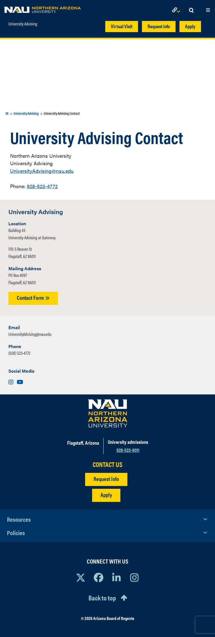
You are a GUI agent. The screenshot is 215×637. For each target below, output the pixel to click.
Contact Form (33, 297)
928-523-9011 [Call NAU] (127, 449)
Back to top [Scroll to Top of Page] (102, 597)
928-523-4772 (42, 186)
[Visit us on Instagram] (11, 382)
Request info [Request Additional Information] (106, 479)
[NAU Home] (42, 8)
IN (7, 113)
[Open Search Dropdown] (191, 10)
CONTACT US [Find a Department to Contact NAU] (107, 464)
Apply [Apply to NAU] (106, 494)
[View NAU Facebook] (98, 577)
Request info (159, 26)
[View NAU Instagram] (134, 577)
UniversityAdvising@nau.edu (42, 170)
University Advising (22, 24)
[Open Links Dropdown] (177, 10)
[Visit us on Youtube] (20, 382)
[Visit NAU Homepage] (107, 413)
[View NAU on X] (80, 577)
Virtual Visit (121, 26)
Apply (190, 26)
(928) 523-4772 (19, 353)
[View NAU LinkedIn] (116, 577)
